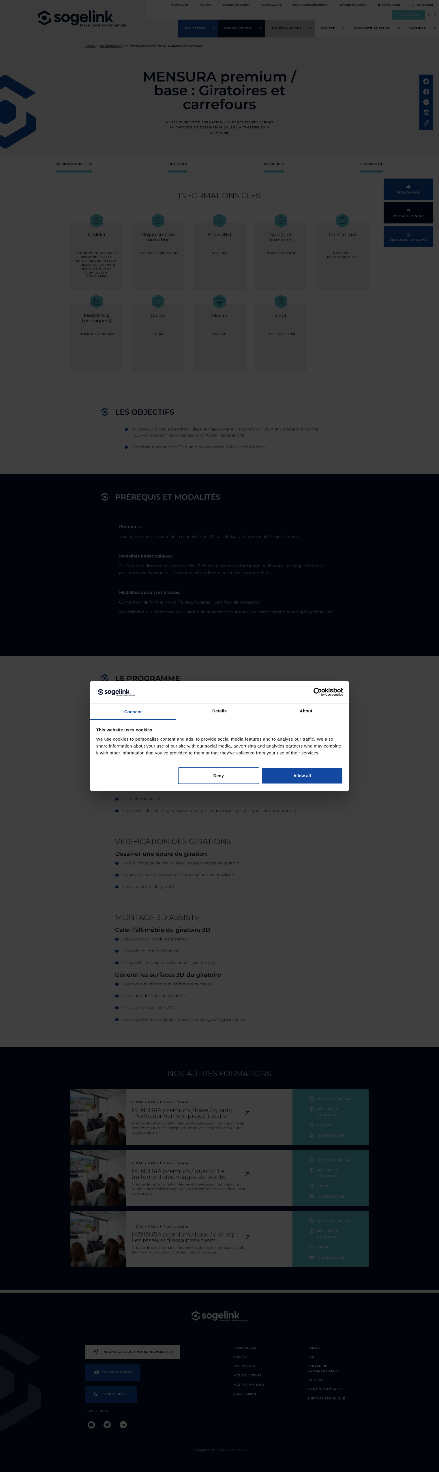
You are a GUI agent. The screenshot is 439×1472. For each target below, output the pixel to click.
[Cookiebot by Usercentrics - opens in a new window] (317, 692)
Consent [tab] (133, 711)
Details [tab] (219, 710)
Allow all (302, 775)
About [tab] (306, 710)
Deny (218, 775)
